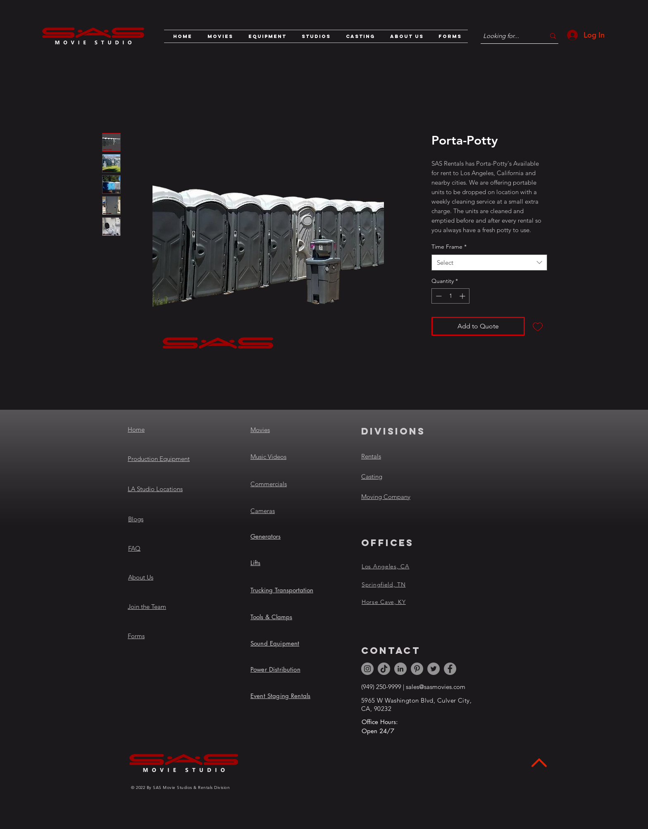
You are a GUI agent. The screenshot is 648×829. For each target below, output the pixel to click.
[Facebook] (450, 669)
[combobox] (489, 262)
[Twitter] (433, 669)
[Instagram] (367, 669)
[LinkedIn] (400, 669)
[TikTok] (384, 669)
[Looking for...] (508, 35)
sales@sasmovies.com (435, 687)
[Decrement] (438, 296)
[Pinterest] (417, 669)
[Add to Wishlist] (537, 326)
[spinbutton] (450, 296)
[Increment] (463, 296)
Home (136, 429)
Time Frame (449, 246)
